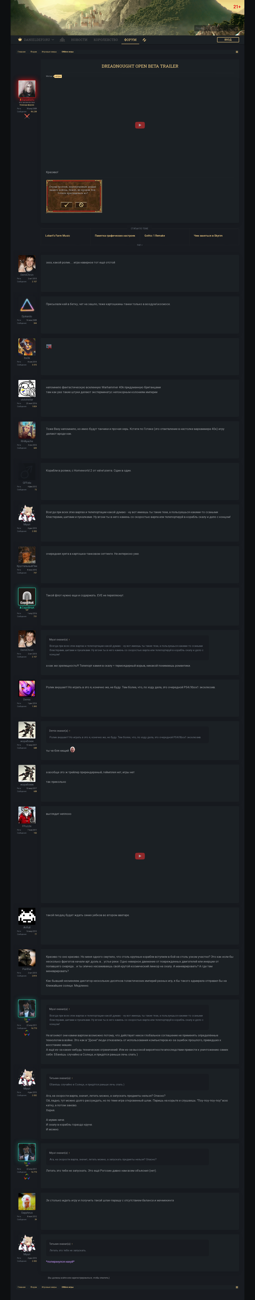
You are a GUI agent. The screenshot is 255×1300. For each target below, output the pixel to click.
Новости (79, 40)
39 (36, 1219)
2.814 (34, 976)
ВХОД (228, 39)
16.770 (34, 1028)
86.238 (34, 112)
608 (35, 748)
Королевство (106, 40)
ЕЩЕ (140, 245)
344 (35, 323)
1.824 (34, 406)
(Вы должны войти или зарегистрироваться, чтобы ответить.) (79, 1278)
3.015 (34, 365)
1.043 (34, 706)
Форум (130, 40)
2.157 (34, 282)
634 (35, 448)
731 (35, 616)
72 (36, 490)
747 (35, 573)
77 (36, 934)
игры (58, 76)
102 (35, 833)
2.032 (34, 531)
